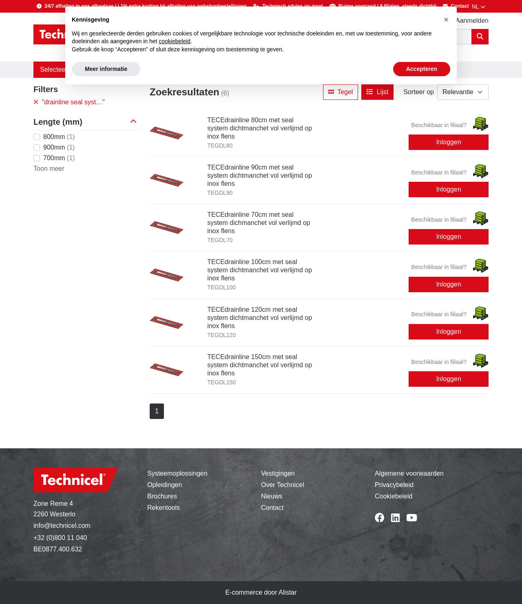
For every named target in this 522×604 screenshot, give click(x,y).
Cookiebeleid (394, 496)
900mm (59, 147)
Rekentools (163, 507)
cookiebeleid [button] (174, 41)
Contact (272, 507)
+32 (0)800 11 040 (60, 537)
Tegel (340, 91)
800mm (59, 136)
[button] (135, 122)
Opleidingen (164, 484)
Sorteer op (418, 91)
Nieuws (271, 496)
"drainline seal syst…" (69, 102)
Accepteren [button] (421, 69)
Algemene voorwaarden (409, 473)
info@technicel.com (62, 525)
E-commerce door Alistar (260, 592)
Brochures (162, 496)
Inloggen (448, 142)
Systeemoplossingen (177, 473)
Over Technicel (282, 484)
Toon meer (48, 168)
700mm (59, 157)
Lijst (377, 91)
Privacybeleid (394, 484)
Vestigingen (278, 473)
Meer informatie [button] (106, 69)
